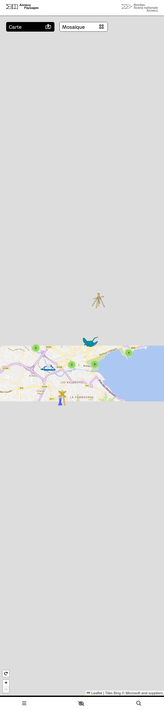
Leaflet (94, 693)
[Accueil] (22, 8)
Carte (15, 27)
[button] (81, 703)
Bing (117, 693)
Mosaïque (73, 27)
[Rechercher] (139, 703)
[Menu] (24, 703)
